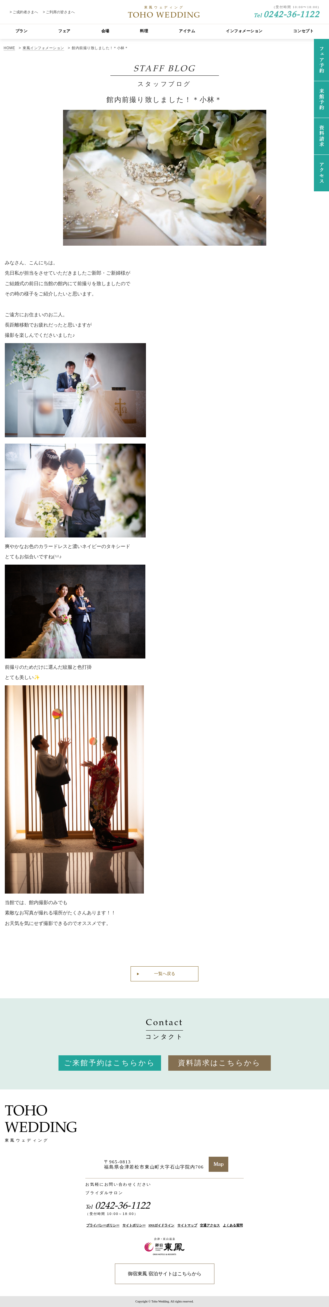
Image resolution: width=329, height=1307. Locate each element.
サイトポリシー (134, 1225)
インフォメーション (244, 31)
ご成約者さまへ (25, 12)
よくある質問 (233, 1225)
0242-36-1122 (286, 14)
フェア (64, 31)
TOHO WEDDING (164, 12)
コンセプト (303, 31)
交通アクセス (210, 1225)
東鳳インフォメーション (43, 48)
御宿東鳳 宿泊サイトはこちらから (164, 1273)
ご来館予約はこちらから (109, 1063)
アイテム (187, 31)
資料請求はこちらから (219, 1063)
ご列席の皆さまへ (60, 12)
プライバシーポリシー (102, 1225)
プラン (21, 31)
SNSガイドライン (161, 1225)
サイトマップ (187, 1225)
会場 (105, 31)
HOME (9, 48)
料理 (144, 31)
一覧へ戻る (164, 973)
